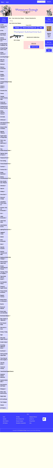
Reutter (2, 304)
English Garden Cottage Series (3, 136)
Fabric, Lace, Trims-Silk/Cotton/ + (3, 142)
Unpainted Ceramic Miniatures (2, 376)
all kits (1, 30)
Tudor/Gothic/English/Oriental (4, 371)
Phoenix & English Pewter (3, 287)
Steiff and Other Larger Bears (3, 354)
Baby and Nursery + (2, 60)
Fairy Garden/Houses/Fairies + (4, 149)
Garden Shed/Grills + (3, 173)
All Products (5, 423)
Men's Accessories (3, 240)
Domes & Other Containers (3, 127)
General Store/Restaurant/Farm (4, 177)
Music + (2, 244)
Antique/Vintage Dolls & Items (3, 48)
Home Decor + (3, 194)
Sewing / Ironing (3, 332)
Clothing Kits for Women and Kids (4, 107)
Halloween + (3, 185)
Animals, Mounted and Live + (3, 39)
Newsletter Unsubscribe (21, 423)
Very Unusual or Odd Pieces (3, 385)
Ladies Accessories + (3, 217)
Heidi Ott (2, 188)
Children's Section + (2, 86)
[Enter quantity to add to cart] (29, 47)
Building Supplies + (2, 75)
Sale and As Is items (3, 328)
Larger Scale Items (3, 221)
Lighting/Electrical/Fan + (4, 229)
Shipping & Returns (33, 417)
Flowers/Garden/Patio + (4, 163)
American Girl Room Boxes (3, 34)
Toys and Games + (2, 363)
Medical (2, 237)
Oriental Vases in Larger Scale (4, 262)
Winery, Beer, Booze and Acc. (3, 392)
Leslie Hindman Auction (3, 225)
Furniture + (2, 166)
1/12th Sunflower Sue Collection (3, 26)
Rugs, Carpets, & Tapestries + (4, 319)
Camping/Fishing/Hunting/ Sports (4, 82)
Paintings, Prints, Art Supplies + (4, 272)
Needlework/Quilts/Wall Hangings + (4, 258)
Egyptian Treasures (2, 132)
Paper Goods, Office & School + (3, 278)
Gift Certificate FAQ (20, 419)
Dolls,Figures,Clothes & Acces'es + (4, 123)
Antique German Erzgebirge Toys (3, 44)
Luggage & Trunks (2, 233)
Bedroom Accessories (3, 67)
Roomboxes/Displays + (4, 315)
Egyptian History (49, 31)
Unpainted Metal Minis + (3, 380)
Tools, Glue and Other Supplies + (4, 359)
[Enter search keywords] (41, 2)
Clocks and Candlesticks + (3, 103)
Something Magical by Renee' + (2, 346)
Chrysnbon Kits (3, 90)
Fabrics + (2, 146)
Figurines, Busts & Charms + (3, 154)
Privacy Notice (32, 421)
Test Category (3, 402)
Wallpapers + (3, 389)
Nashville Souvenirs (2, 247)
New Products (5, 421)
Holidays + (2, 191)
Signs (1, 335)
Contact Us (31, 419)
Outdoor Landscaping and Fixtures (3, 267)
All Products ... (3, 408)
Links (30, 423)
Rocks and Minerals (2, 307)
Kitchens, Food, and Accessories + (3, 209)
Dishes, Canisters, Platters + (2, 112)
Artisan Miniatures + (3, 53)
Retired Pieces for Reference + (3, 300)
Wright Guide (3, 396)
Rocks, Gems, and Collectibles (3, 312)
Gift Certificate (3, 399)
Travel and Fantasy (2, 367)
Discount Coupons (19, 421)
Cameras (2, 79)
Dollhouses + (3, 120)
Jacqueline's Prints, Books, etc (3, 203)
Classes (2, 93)
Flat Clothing (3, 160)
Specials (4, 419)
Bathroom (2, 64)
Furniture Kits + (3, 169)
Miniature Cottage (23, 430)
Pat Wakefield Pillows (3, 282)
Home (2, 2)
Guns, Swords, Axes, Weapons (18, 18)
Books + (2, 71)
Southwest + (3, 351)
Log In (7, 2)
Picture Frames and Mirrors (3, 291)
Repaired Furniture (2, 296)
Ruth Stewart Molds (3, 323)
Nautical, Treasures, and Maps (3, 253)
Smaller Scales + (4, 342)
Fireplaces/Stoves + (4, 158)
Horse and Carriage (2, 198)
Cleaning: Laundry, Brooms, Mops (4, 98)
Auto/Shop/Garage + (4, 57)
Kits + (1, 213)
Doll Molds (2, 117)
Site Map (18, 417)
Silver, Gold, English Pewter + (4, 338)
